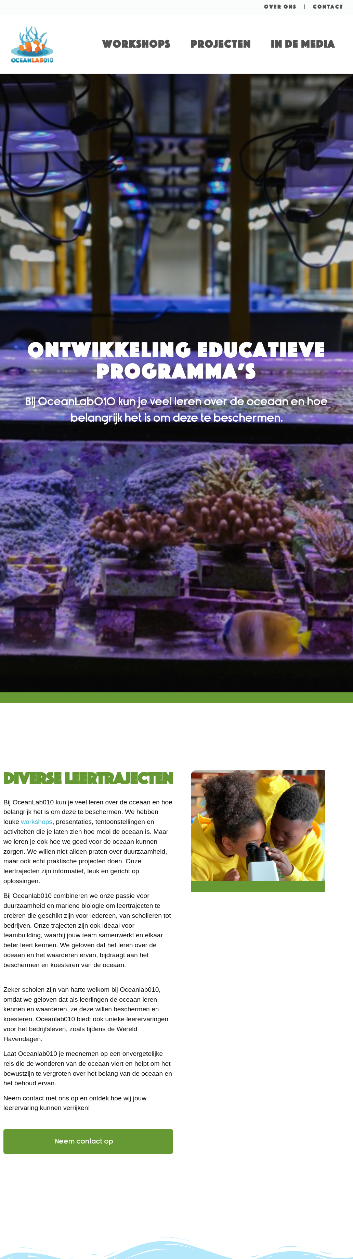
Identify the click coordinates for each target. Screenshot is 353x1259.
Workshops (136, 43)
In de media (303, 43)
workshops (36, 821)
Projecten (221, 43)
